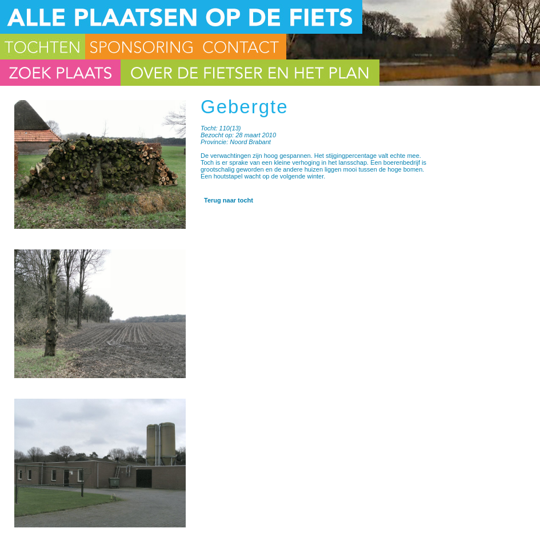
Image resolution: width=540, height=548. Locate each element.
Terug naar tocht (228, 200)
